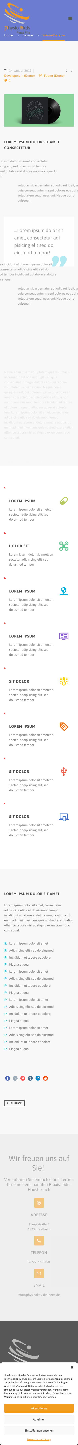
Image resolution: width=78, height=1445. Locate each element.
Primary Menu (70, 18)
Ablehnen (39, 1419)
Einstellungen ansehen (39, 1430)
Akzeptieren (39, 1408)
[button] (72, 1367)
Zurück (13, 1103)
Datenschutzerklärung (39, 1439)
